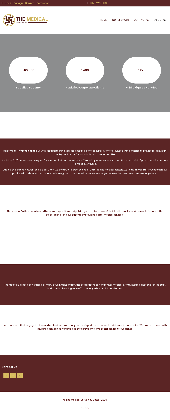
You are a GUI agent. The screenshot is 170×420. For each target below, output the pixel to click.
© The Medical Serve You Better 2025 (85, 400)
